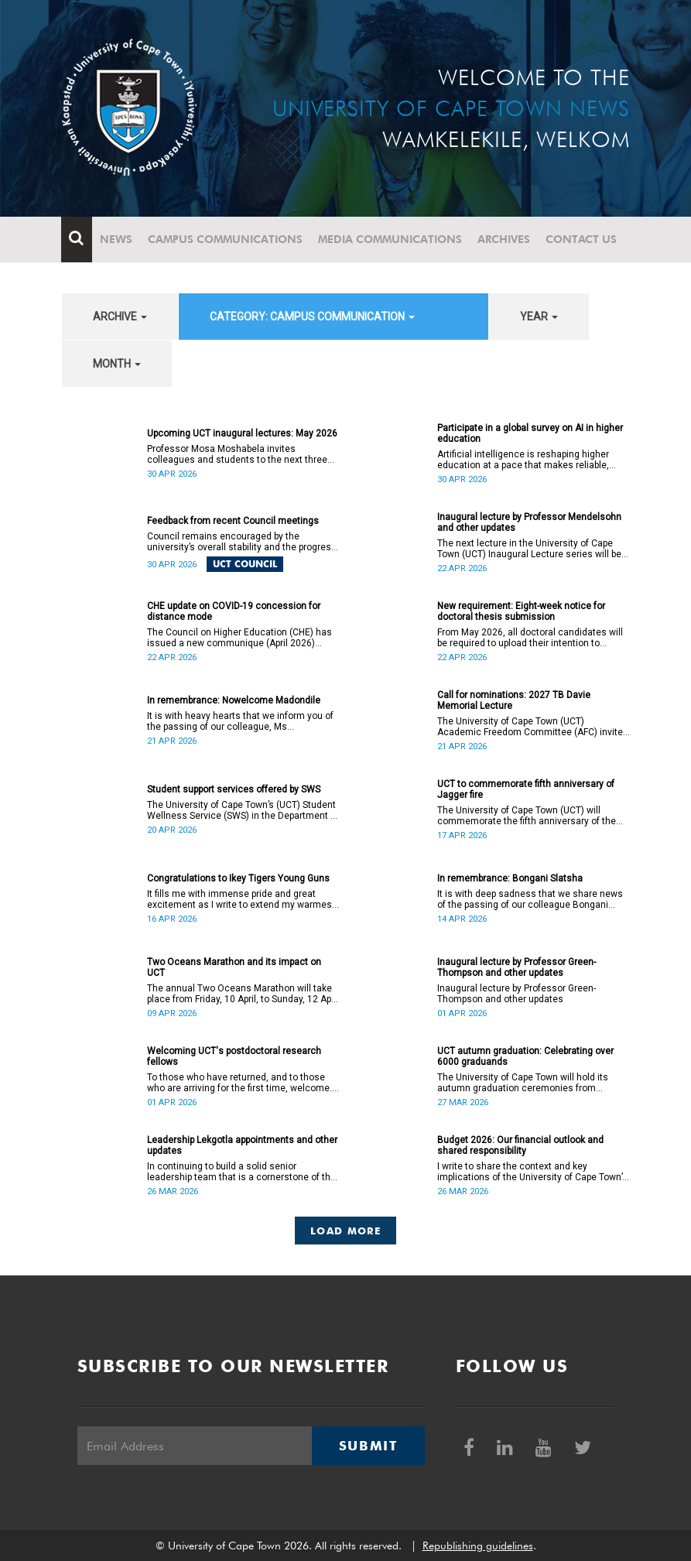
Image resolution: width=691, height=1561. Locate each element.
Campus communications (226, 239)
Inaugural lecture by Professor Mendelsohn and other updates (529, 522)
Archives (504, 239)
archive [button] (120, 316)
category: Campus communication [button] (312, 316)
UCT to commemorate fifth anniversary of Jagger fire (525, 789)
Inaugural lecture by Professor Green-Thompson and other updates (516, 967)
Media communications (391, 239)
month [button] (117, 364)
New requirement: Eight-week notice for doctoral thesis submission (521, 611)
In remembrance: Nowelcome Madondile (233, 700)
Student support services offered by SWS (233, 789)
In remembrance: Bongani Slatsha (510, 878)
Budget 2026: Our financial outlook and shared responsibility (520, 1145)
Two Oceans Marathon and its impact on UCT (234, 967)
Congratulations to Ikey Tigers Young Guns (238, 878)
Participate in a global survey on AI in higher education (530, 433)
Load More (345, 1230)
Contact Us (581, 239)
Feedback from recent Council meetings (233, 520)
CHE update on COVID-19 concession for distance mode (233, 611)
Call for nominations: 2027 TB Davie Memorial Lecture (513, 700)
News (117, 239)
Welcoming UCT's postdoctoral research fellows (234, 1056)
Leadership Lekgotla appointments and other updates (242, 1145)
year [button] (539, 316)
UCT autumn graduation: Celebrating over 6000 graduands (525, 1056)
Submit (368, 1445)
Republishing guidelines (477, 1545)
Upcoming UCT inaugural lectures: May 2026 (242, 433)
